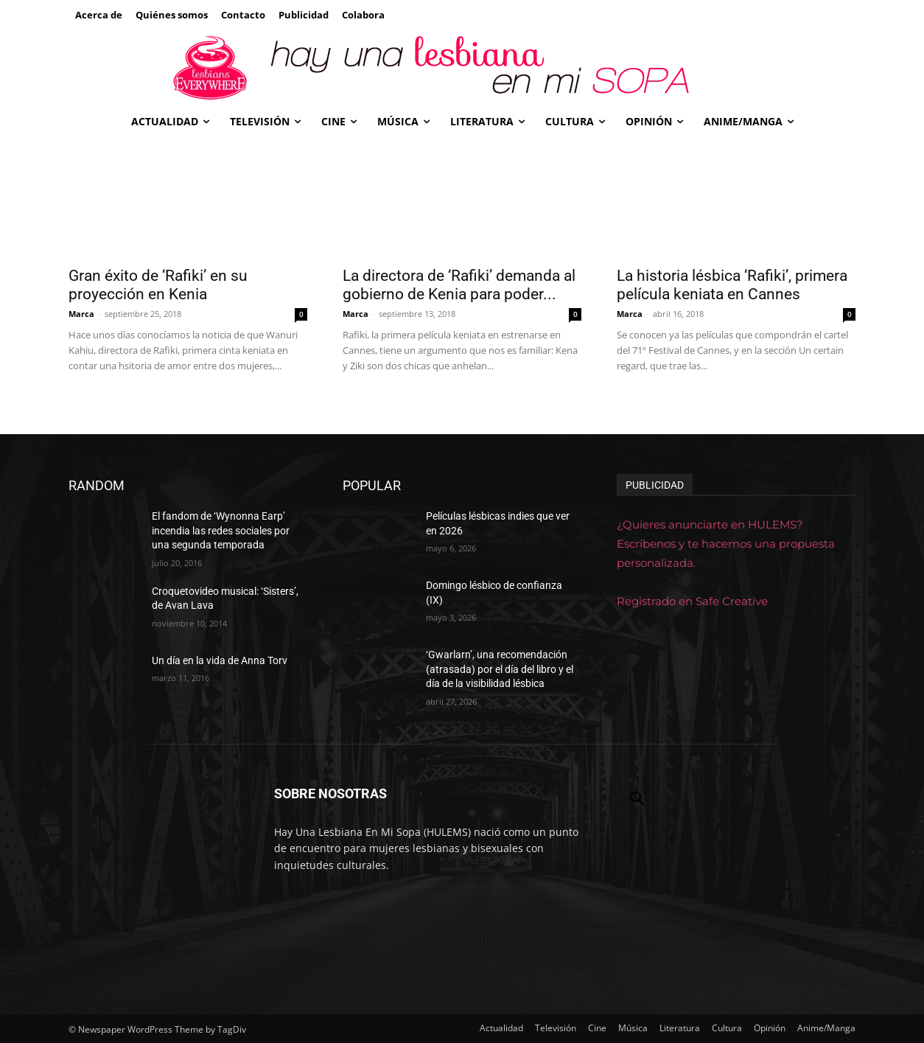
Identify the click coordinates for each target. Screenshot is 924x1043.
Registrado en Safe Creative (692, 601)
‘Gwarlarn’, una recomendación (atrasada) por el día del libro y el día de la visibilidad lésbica (499, 669)
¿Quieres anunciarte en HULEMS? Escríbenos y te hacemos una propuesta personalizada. (726, 543)
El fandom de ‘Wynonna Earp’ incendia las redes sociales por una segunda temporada (221, 530)
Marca (81, 313)
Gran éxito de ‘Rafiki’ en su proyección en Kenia (158, 285)
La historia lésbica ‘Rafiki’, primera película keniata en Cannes (732, 285)
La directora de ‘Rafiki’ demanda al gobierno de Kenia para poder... (459, 285)
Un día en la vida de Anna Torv (219, 660)
